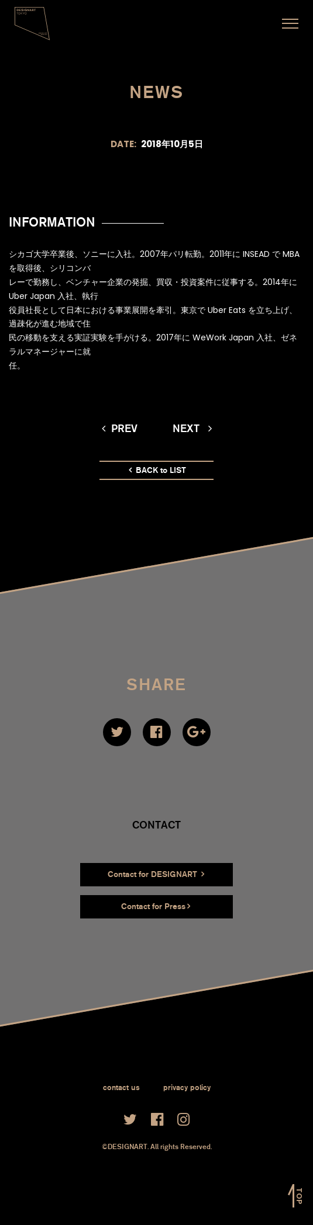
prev (119, 428)
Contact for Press (155, 906)
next (192, 428)
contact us (121, 1087)
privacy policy (187, 1087)
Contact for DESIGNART (156, 874)
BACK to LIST (157, 470)
